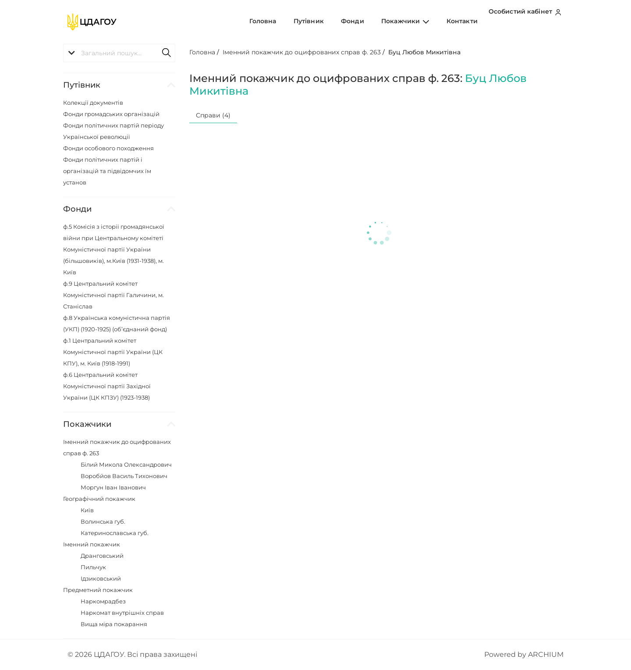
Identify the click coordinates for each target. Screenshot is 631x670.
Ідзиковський (101, 578)
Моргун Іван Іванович (113, 487)
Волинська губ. (103, 521)
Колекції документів (93, 102)
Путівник (335, 21)
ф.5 (113, 249)
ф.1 (113, 352)
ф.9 (113, 295)
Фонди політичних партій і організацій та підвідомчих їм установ (107, 171)
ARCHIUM (546, 654)
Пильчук (93, 567)
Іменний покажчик (91, 544)
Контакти (465, 21)
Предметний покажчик (98, 589)
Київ (87, 510)
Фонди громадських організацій (111, 113)
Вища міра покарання (114, 623)
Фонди (371, 21)
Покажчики (416, 21)
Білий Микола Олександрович (126, 464)
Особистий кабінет (527, 21)
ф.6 (107, 386)
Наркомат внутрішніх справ (122, 612)
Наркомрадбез (103, 601)
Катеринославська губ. (115, 532)
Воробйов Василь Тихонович (124, 475)
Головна (297, 21)
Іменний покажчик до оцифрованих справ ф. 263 (302, 52)
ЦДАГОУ (109, 654)
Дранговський (102, 555)
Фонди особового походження (108, 148)
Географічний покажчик (99, 498)
